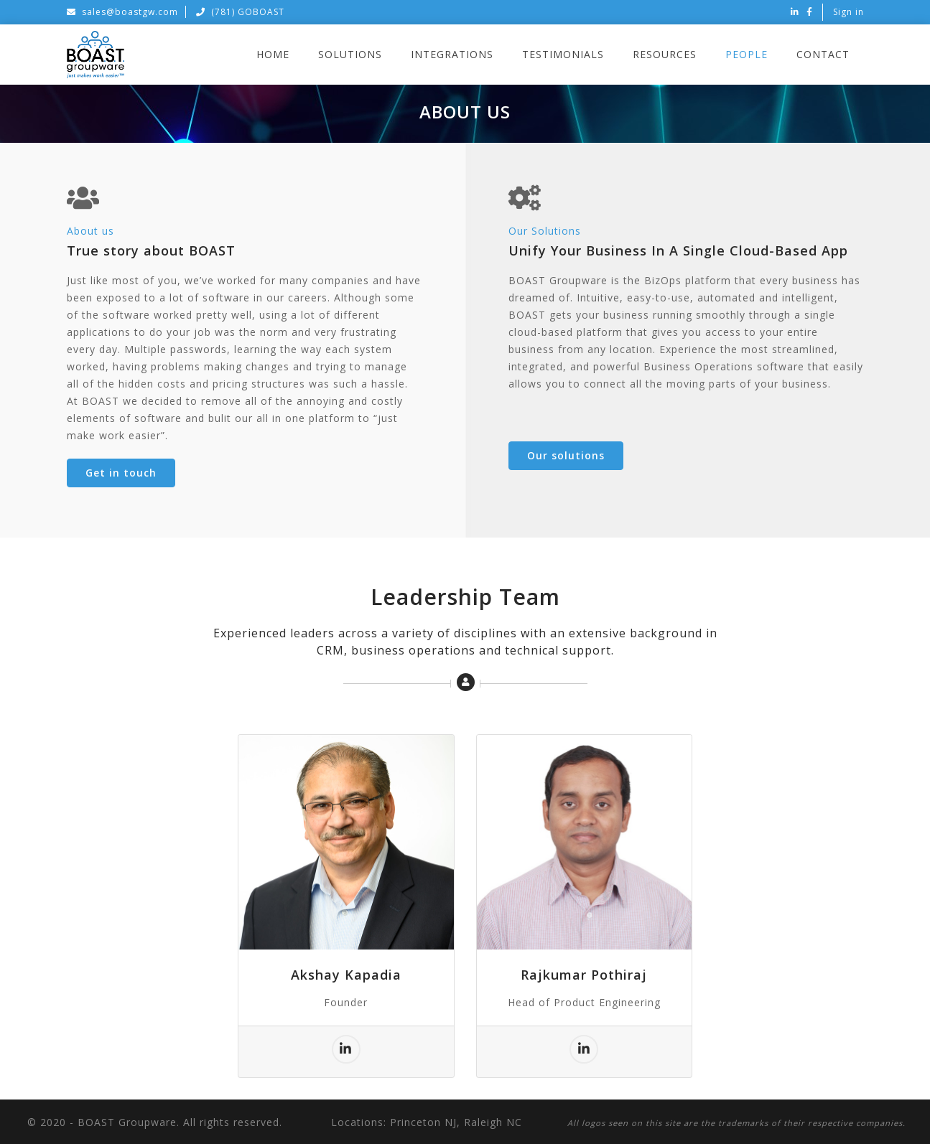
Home (272, 54)
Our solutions (566, 455)
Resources (665, 54)
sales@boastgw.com (122, 12)
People (746, 54)
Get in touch (121, 472)
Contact (823, 54)
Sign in (848, 12)
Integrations (452, 54)
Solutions (350, 54)
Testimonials (563, 54)
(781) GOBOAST (240, 12)
